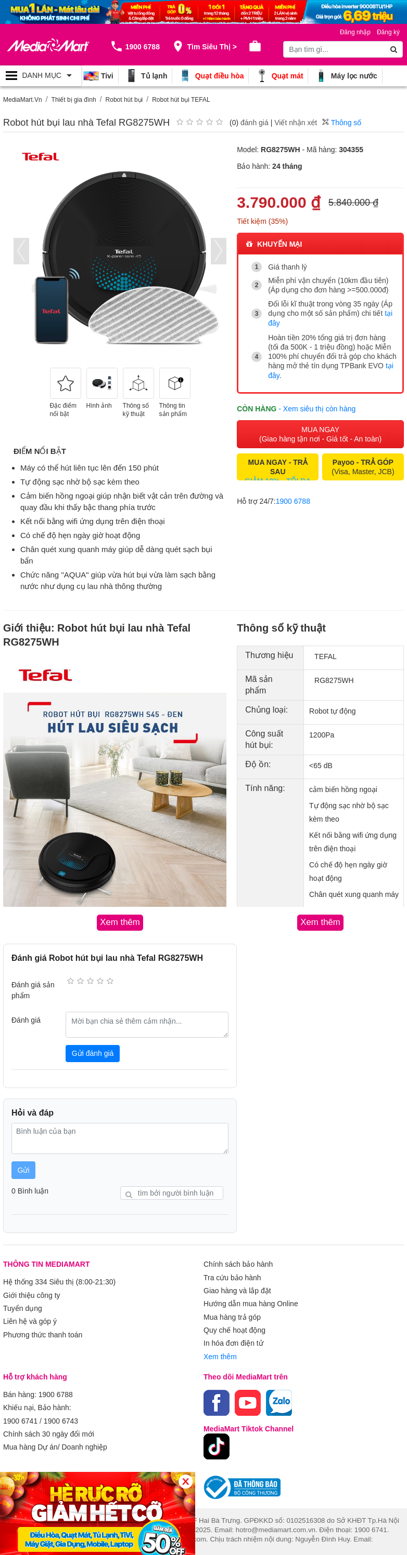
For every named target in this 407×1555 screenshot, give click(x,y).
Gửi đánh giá (93, 1053)
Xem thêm (220, 1351)
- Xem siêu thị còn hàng (316, 406)
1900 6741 (20, 1413)
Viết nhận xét (295, 122)
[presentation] (21, 251)
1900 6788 (293, 498)
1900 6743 (61, 1413)
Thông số (341, 122)
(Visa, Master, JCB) (363, 464)
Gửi (24, 1169)
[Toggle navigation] (40, 75)
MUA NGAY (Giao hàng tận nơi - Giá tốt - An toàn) (320, 431)
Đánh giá (26, 1019)
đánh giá (254, 122)
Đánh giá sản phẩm (33, 989)
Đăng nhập (355, 32)
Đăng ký (388, 32)
